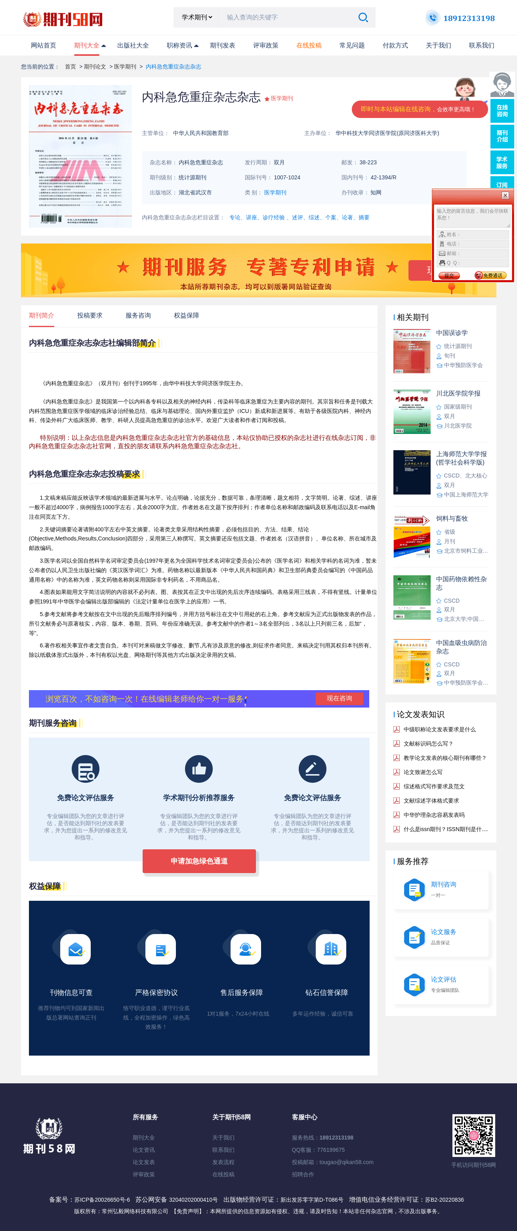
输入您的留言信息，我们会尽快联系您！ (473, 218)
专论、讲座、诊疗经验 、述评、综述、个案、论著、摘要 (299, 217)
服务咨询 (138, 315)
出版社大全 (133, 45)
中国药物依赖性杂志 (461, 583)
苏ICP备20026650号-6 (102, 1200)
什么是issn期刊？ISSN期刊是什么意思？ (454, 829)
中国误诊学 (452, 332)
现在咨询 (339, 698)
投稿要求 (90, 315)
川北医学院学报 (458, 393)
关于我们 (438, 45)
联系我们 (481, 45)
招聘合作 (303, 1174)
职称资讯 (179, 45)
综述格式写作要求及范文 (434, 786)
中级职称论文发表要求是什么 (440, 729)
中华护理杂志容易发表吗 (434, 815)
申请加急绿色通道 (199, 861)
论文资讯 (144, 1150)
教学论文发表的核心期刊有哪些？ (445, 758)
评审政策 (266, 45)
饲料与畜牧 (452, 518)
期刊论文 (95, 66)
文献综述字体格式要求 (431, 800)
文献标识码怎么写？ (429, 743)
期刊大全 (86, 45)
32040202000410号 (194, 1200)
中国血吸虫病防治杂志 (461, 647)
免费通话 (492, 275)
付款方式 (395, 45)
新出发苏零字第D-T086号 (311, 1200)
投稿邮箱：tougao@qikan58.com (333, 1162)
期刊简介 (41, 315)
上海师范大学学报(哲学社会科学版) (461, 458)
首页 (70, 66)
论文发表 (144, 1162)
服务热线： (323, 1137)
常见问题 (352, 45)
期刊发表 (222, 45)
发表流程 (223, 1162)
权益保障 (186, 315)
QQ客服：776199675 (318, 1150)
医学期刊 (125, 66)
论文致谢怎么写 (423, 772)
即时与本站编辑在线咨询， (418, 109)
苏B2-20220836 (444, 1200)
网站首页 (43, 45)
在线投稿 (223, 1174)
